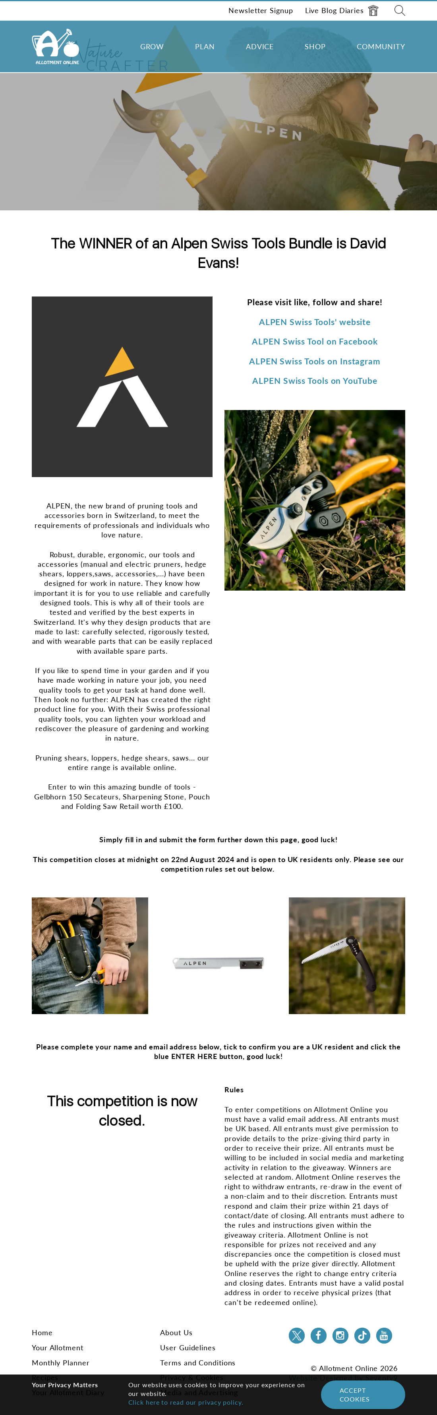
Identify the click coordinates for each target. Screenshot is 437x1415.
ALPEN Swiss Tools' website (315, 322)
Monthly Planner (61, 1362)
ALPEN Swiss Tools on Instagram (315, 361)
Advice (260, 46)
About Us (176, 1332)
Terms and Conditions (198, 1362)
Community (381, 46)
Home (42, 1332)
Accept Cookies (355, 1394)
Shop (315, 46)
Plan (205, 46)
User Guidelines (188, 1347)
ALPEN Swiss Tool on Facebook (314, 341)
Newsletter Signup (260, 10)
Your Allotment (57, 1347)
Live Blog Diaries (342, 10)
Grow (152, 46)
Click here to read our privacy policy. (186, 1402)
